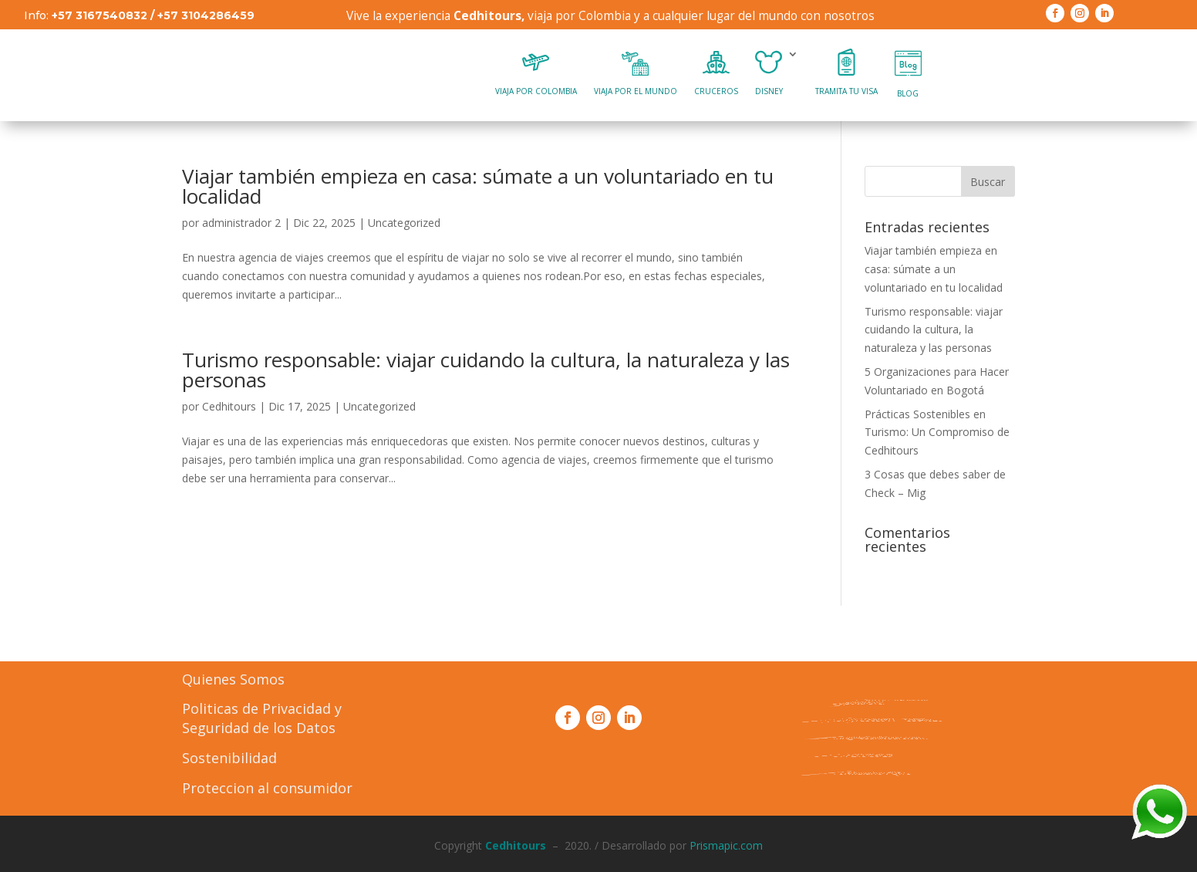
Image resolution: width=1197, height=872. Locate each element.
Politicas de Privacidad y (262, 708)
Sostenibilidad (229, 758)
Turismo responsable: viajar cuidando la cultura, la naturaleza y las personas (486, 370)
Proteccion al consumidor (267, 788)
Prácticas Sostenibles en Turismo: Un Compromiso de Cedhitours (937, 432)
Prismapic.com (726, 845)
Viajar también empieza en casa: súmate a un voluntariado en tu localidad (478, 186)
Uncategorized (404, 222)
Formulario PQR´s (863, 772)
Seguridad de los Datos (258, 727)
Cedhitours (229, 406)
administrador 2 (241, 222)
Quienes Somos (233, 679)
